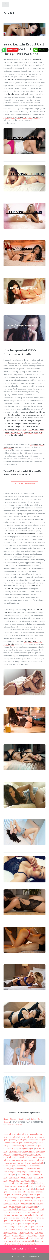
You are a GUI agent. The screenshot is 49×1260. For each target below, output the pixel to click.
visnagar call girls (25, 1186)
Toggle (5, 5)
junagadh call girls (24, 1157)
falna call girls (26, 1218)
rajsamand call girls (28, 1197)
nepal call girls (17, 1244)
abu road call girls (24, 1174)
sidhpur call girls (28, 1241)
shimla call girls (28, 1151)
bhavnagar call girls (19, 1160)
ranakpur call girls (26, 1232)
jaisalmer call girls (19, 1195)
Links (27, 1119)
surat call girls (20, 1168)
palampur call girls (27, 1215)
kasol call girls (28, 1189)
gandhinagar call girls (17, 1140)
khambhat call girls (19, 1145)
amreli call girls (22, 1166)
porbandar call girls (28, 1180)
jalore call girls (28, 1192)
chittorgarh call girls (30, 1223)
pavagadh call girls (26, 1148)
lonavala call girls (31, 1244)
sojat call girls (32, 1235)
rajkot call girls (22, 1134)
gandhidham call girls (26, 1209)
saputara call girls (19, 1154)
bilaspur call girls (18, 1235)
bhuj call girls (22, 1171)
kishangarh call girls (26, 1226)
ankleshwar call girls (17, 1206)
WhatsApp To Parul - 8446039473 (25, 1256)
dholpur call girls (28, 1221)
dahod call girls (24, 1163)
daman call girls (27, 1137)
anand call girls (27, 1203)
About (20, 1119)
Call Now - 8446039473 (24, 484)
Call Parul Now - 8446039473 (24, 1249)
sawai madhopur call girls (22, 1238)
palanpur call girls (27, 1183)
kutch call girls (32, 1206)
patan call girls (26, 1177)
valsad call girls (30, 1142)
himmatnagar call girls (17, 1212)
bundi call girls (17, 1200)
